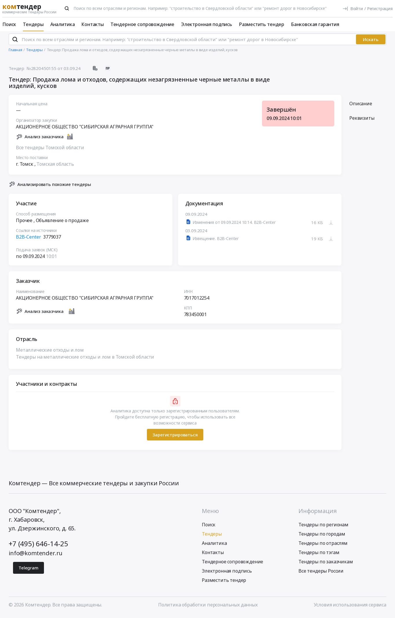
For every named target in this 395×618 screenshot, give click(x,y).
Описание (360, 106)
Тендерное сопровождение (142, 24)
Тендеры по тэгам (318, 555)
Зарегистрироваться (175, 437)
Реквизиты (361, 120)
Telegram (28, 570)
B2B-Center (28, 239)
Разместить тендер (261, 24)
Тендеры (33, 24)
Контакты (92, 24)
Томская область (55, 166)
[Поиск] (66, 8)
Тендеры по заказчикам (325, 564)
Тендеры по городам (321, 536)
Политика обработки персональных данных (208, 607)
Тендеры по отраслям (323, 546)
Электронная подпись (206, 24)
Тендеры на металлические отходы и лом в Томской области (85, 359)
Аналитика (62, 24)
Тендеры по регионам (323, 527)
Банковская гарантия (315, 24)
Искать (371, 42)
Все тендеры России (321, 573)
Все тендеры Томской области (50, 150)
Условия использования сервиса (350, 607)
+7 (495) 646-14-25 (38, 546)
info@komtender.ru (35, 556)
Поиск (9, 24)
